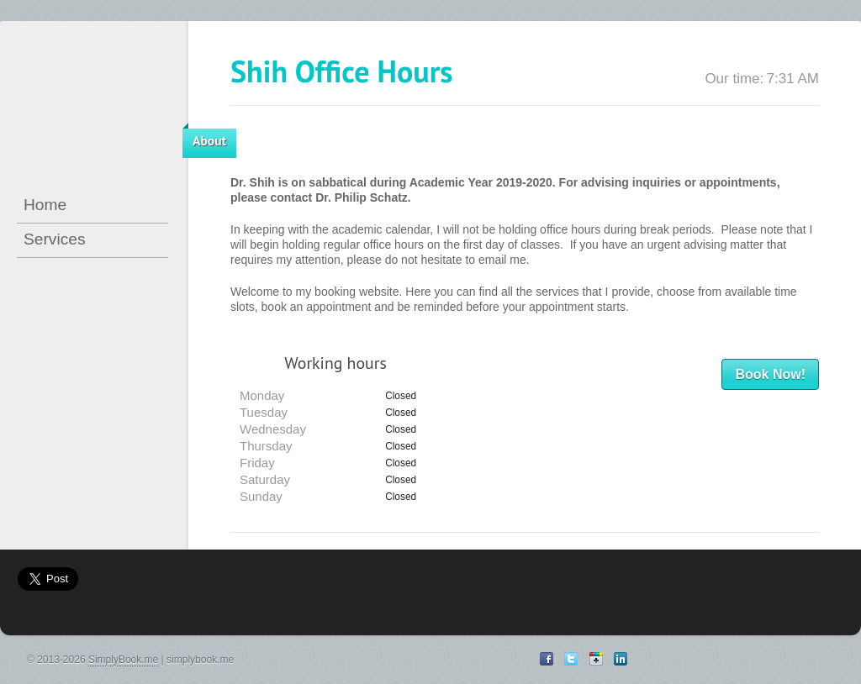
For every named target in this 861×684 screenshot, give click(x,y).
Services (55, 239)
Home (45, 205)
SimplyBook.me (123, 660)
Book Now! (770, 374)
